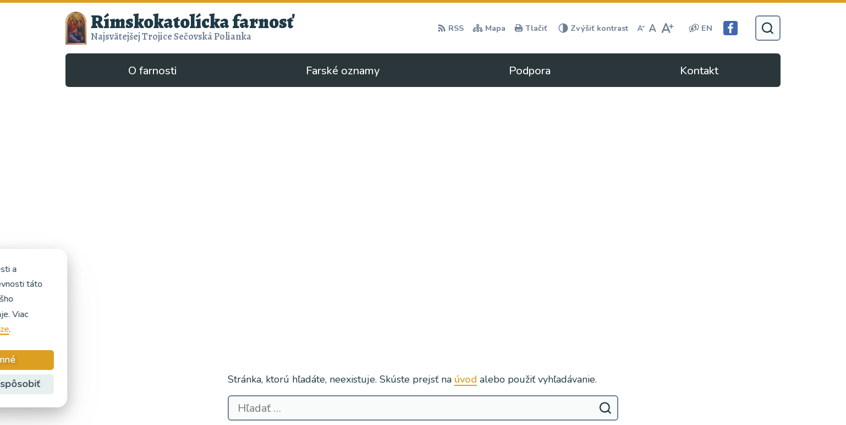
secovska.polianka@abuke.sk (638, 365)
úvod (465, 148)
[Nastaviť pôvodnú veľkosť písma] (652, 28)
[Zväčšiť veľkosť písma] (666, 28)
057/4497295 (609, 352)
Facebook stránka (615, 379)
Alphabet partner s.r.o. (212, 289)
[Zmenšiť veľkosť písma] (641, 28)
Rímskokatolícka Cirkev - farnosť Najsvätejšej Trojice (188, 304)
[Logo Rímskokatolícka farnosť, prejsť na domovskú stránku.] (179, 28)
